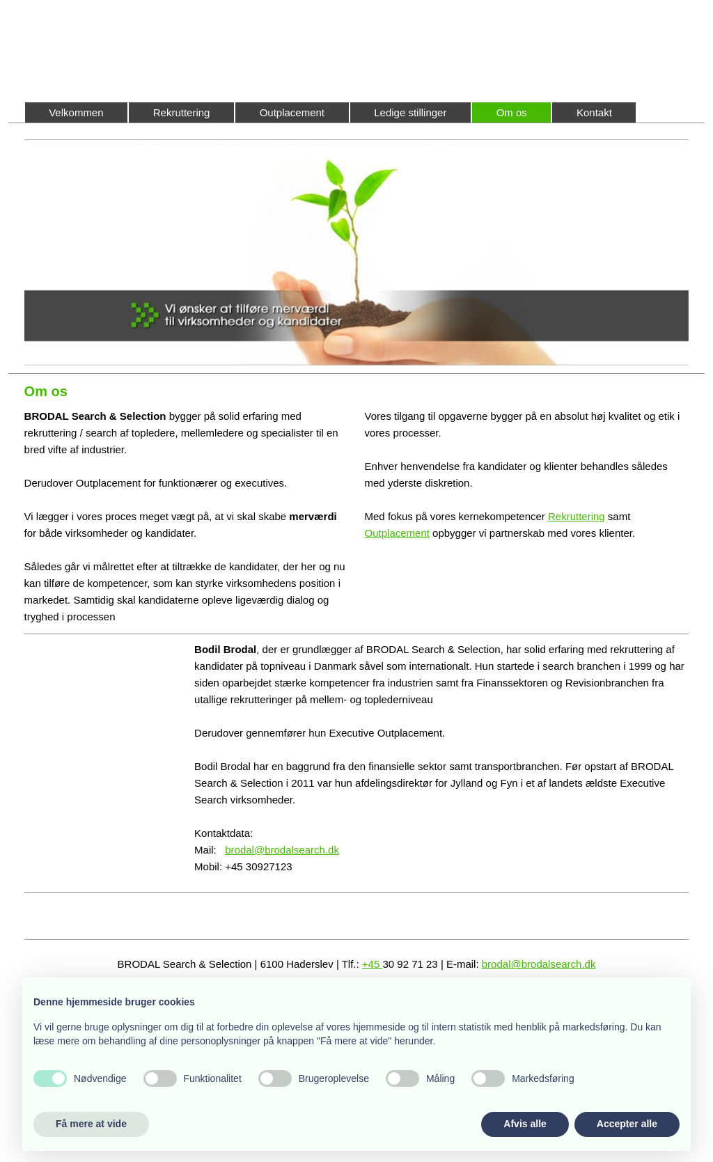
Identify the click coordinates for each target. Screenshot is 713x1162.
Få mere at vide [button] (91, 1123)
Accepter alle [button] (627, 1123)
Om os (511, 112)
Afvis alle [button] (524, 1123)
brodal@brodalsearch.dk (282, 850)
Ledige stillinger (410, 112)
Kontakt (594, 112)
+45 (372, 964)
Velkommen (76, 112)
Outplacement (292, 112)
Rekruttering (181, 112)
